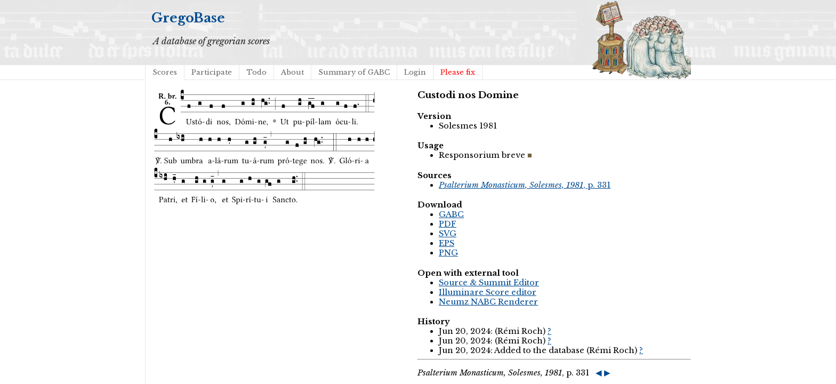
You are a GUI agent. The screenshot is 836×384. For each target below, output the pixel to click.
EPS (446, 243)
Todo (256, 72)
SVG (447, 233)
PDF (447, 224)
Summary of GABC (354, 72)
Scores (164, 72)
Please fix (457, 72)
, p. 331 (524, 185)
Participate (211, 72)
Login (415, 72)
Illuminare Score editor (487, 292)
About (292, 72)
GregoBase (188, 18)
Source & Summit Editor (489, 282)
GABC (451, 214)
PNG (448, 253)
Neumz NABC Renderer (488, 302)
